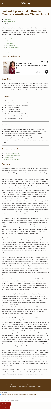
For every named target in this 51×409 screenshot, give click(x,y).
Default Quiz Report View (9, 395)
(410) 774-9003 (43, 384)
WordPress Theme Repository (12, 155)
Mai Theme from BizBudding (12, 160)
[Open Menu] (3, 3)
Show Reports (5, 404)
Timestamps (9, 43)
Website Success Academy (11, 153)
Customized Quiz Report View (27, 395)
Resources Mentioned (12, 47)
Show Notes (7, 41)
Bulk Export (5, 407)
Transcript (6, 52)
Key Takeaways (10, 45)
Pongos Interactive (13, 384)
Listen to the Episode (10, 39)
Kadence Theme (8, 157)
